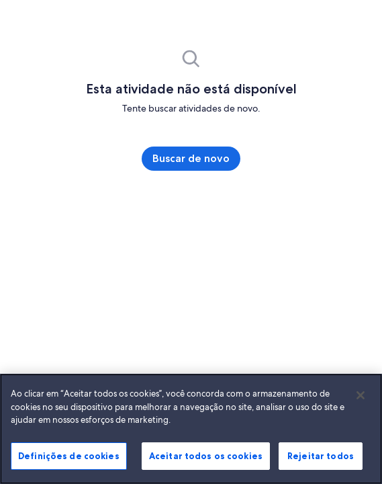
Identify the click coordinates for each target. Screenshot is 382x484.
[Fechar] (360, 397)
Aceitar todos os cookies (213, 457)
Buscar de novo (191, 158)
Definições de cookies (62, 457)
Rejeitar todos (320, 457)
